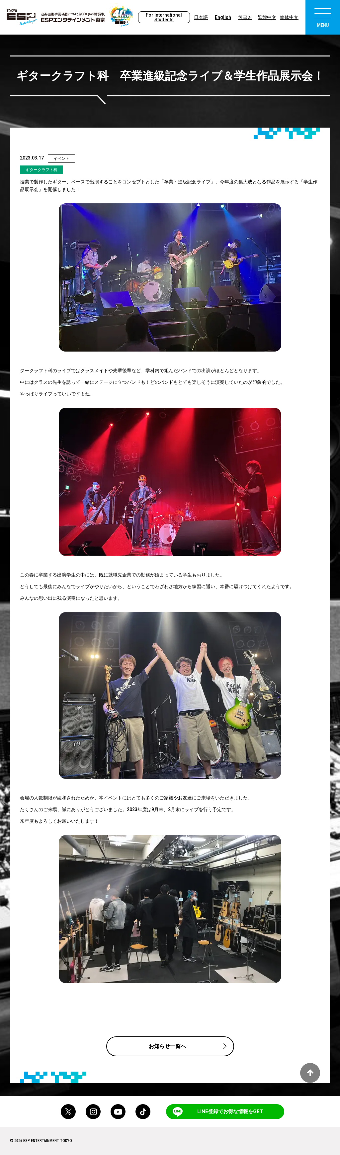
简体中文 (289, 17)
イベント (61, 158)
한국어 (245, 17)
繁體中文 (267, 17)
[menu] (322, 17)
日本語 (201, 17)
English (223, 17)
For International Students (164, 17)
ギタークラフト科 (41, 169)
